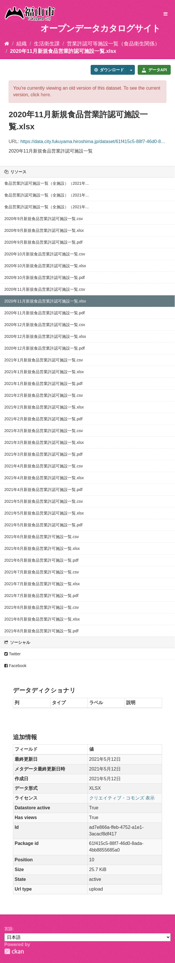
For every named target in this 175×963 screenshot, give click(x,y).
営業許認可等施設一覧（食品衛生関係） (113, 44)
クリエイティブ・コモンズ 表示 (122, 798)
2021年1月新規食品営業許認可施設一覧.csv (43, 360)
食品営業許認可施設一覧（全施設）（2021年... (46, 183)
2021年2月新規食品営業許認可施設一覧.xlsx (44, 407)
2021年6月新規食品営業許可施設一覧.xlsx (42, 548)
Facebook (15, 665)
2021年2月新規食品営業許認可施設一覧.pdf (43, 419)
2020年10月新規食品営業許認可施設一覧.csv (44, 254)
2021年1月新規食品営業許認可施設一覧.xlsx (44, 371)
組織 (21, 44)
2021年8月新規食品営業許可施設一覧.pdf (41, 631)
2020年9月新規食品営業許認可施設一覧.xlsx (44, 230)
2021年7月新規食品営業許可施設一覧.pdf (41, 595)
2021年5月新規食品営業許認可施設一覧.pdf (43, 525)
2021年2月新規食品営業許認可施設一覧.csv (43, 395)
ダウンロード (109, 70)
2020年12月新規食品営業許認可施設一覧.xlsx (45, 336)
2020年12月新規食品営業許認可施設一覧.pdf (44, 348)
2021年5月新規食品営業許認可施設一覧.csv (43, 501)
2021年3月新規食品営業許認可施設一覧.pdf (43, 454)
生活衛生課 (47, 44)
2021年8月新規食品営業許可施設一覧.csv (41, 607)
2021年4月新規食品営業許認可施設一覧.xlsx (44, 477)
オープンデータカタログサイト (100, 28)
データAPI (154, 70)
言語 (8, 929)
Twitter (12, 654)
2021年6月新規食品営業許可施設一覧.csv (41, 536)
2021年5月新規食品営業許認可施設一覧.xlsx (44, 513)
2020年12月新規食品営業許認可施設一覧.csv (44, 324)
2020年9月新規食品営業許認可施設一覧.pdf (43, 242)
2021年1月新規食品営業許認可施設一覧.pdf (43, 383)
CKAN (14, 951)
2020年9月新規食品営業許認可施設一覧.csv (43, 218)
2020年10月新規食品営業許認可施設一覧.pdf (44, 277)
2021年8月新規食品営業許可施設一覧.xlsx (42, 619)
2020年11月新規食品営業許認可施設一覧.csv (44, 289)
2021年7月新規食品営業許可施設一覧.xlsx (42, 583)
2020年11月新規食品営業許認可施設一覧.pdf (44, 313)
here (45, 94)
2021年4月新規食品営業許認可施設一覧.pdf (43, 489)
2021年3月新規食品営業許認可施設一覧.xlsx (44, 442)
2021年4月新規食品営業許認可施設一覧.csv (43, 466)
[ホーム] (6, 44)
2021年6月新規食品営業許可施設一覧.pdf (41, 560)
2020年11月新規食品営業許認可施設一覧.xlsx (63, 51)
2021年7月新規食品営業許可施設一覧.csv (41, 572)
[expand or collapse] (165, 14)
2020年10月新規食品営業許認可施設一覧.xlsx (45, 265)
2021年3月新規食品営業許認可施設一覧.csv (43, 430)
